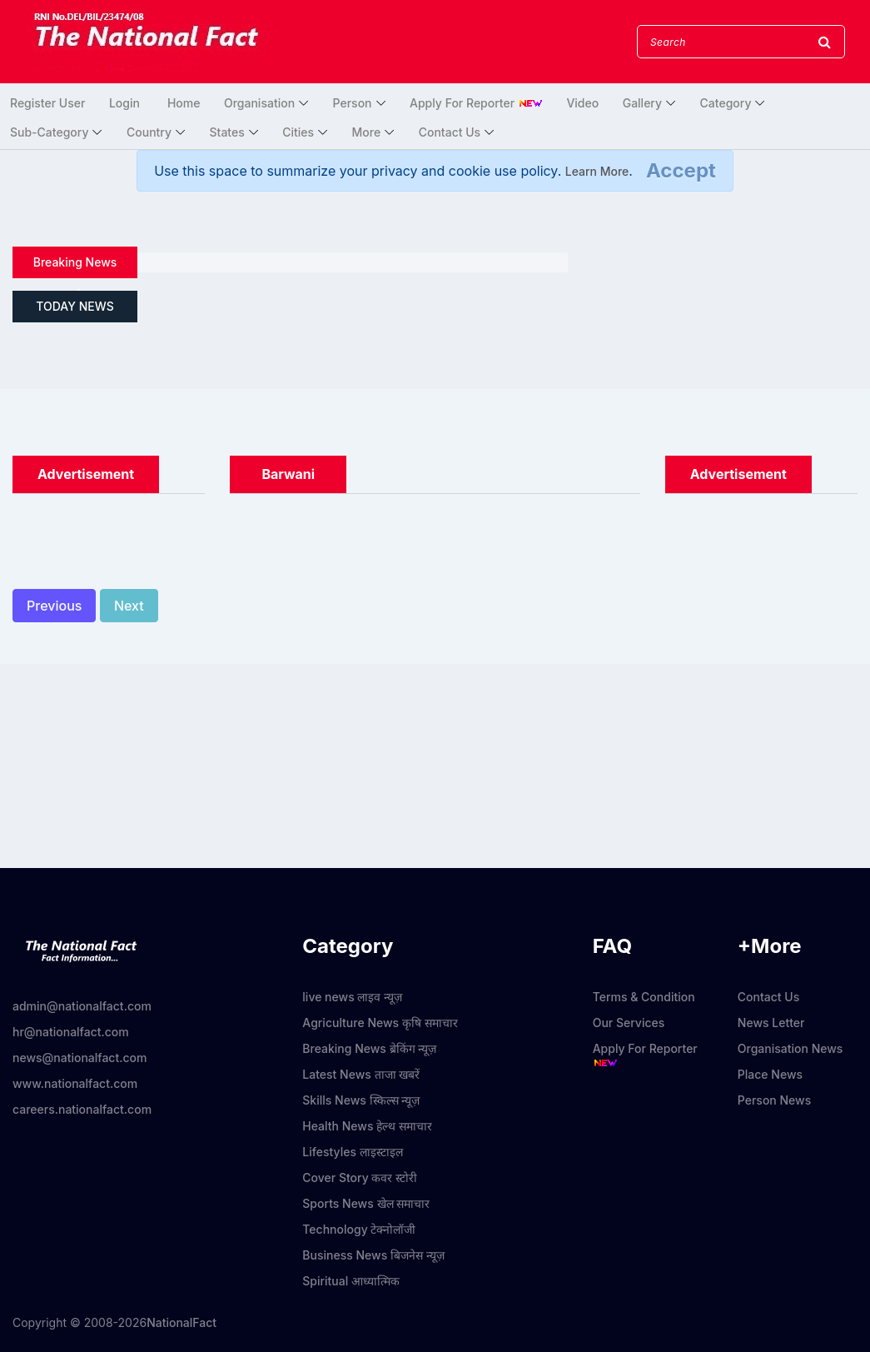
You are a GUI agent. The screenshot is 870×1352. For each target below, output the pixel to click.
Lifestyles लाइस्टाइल (352, 1152)
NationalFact (181, 1322)
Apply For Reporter (476, 103)
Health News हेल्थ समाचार (367, 1126)
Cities (298, 132)
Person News (774, 1100)
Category (726, 103)
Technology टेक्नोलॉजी (358, 1229)
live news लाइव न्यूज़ (352, 997)
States (227, 132)
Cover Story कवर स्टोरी (359, 1177)
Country (149, 132)
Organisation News (790, 1048)
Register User (47, 103)
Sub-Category (49, 132)
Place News (770, 1074)
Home (184, 103)
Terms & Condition (644, 997)
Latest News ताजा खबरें (361, 1074)
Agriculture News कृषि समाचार (379, 1022)
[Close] (681, 171)
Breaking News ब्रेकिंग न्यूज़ (369, 1048)
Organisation (259, 103)
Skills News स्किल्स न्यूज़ (361, 1100)
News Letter (771, 1022)
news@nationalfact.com (79, 1057)
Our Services (629, 1022)
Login (124, 103)
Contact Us (449, 132)
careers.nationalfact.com (82, 1109)
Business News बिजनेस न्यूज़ (373, 1255)
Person (352, 103)
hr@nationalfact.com (70, 1032)
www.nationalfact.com (74, 1083)
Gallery (642, 103)
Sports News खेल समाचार (366, 1203)
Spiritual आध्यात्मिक (351, 1281)
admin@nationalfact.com (82, 1006)
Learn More (597, 171)
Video (582, 103)
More (366, 132)
